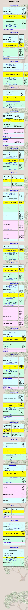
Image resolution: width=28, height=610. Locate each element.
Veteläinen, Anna (10, 174)
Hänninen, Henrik (10, 8)
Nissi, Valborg (12, 175)
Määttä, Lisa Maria (6, 499)
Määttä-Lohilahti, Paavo (11, 480)
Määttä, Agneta (6, 148)
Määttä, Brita (5, 139)
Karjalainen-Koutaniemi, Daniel (16, 69)
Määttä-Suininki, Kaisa (7, 235)
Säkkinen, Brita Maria (11, 313)
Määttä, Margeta (13, 109)
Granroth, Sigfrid (13, 167)
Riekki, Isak (5, 450)
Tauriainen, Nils (10, 20)
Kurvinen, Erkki (6, 432)
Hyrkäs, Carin (12, 301)
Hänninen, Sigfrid (13, 7)
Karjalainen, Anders (10, 369)
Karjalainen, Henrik (13, 368)
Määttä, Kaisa (5, 360)
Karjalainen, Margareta (11, 300)
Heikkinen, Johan (10, 126)
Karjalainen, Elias (6, 399)
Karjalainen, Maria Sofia (7, 400)
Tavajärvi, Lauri (13, 107)
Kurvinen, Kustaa (6, 431)
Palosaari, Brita (10, 374)
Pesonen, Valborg (13, 376)
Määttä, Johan (12, 479)
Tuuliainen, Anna (13, 546)
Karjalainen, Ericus (13, 299)
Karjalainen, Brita (13, 481)
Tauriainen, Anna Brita (11, 85)
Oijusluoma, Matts (13, 312)
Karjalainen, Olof (10, 64)
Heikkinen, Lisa (13, 26)
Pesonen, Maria (9, 129)
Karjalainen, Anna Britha (7, 391)
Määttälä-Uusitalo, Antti (7, 141)
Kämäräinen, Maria (10, 460)
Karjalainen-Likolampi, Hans (15, 63)
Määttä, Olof (9, 576)
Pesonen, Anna (9, 121)
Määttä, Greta (5, 359)
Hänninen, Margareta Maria (8, 29)
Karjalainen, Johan (13, 387)
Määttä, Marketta (13, 169)
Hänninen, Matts (6, 58)
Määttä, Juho (5, 137)
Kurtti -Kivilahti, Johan (15, 544)
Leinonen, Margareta (13, 37)
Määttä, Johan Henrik (7, 560)
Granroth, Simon (9, 168)
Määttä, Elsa (5, 362)
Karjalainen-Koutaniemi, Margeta (13, 70)
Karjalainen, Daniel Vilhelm (8, 110)
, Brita (11, 314)
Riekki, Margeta (9, 13)
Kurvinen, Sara (12, 296)
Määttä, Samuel (6, 147)
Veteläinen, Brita (13, 370)
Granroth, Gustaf (13, 294)
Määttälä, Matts (9, 567)
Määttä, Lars (9, 382)
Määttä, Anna (5, 142)
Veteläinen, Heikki (13, 173)
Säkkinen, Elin (12, 389)
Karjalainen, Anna (13, 383)
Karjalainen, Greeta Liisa (7, 401)
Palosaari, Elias (13, 373)
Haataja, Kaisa (12, 308)
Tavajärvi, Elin (13, 71)
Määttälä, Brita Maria (7, 558)
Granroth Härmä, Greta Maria (8, 315)
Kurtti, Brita (9, 545)
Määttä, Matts (9, 116)
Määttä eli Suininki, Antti (15, 24)
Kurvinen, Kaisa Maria (7, 429)
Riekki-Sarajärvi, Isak (11, 456)
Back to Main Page (14, 5)
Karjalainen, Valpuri (14, 9)
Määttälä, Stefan (10, 539)
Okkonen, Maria (9, 572)
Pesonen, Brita (12, 66)
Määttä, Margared (10, 25)
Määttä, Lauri (12, 381)
